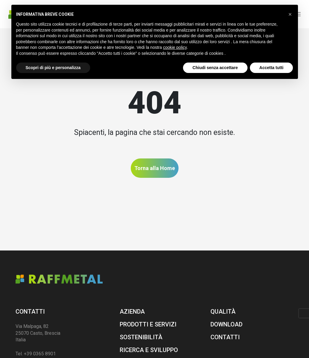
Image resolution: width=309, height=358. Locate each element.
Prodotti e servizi (148, 324)
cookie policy (175, 47)
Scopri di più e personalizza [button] (53, 67)
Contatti (30, 311)
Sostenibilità (141, 337)
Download (226, 324)
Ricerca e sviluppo (149, 350)
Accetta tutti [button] (271, 67)
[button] (290, 14)
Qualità (223, 311)
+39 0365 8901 (40, 354)
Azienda (132, 311)
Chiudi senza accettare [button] (215, 67)
